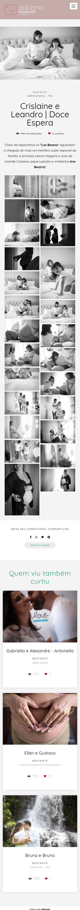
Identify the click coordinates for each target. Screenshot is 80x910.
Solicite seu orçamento (40, 545)
